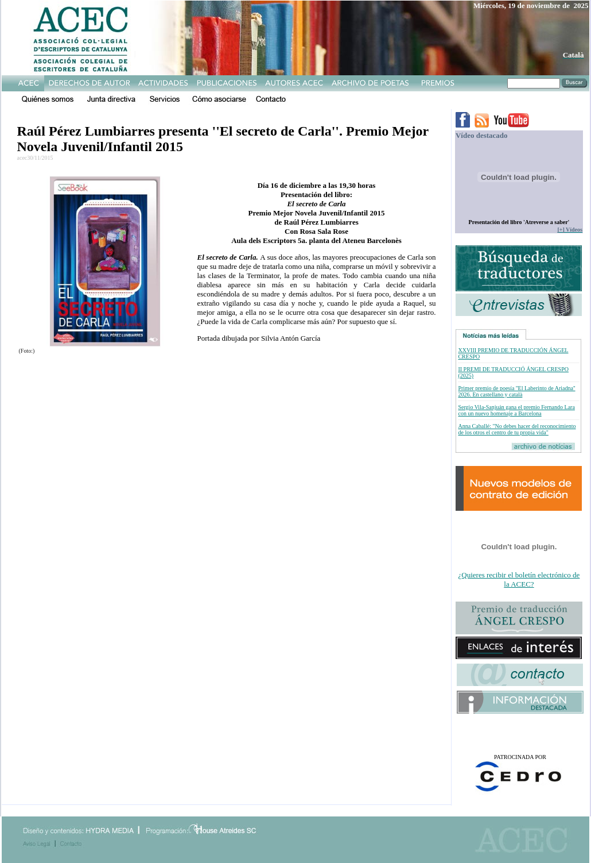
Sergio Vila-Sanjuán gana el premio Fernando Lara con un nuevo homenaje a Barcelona (516, 410)
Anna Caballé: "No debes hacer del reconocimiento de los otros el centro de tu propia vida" (517, 429)
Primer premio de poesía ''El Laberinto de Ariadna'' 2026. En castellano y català (516, 391)
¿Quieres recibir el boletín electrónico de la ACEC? (519, 579)
